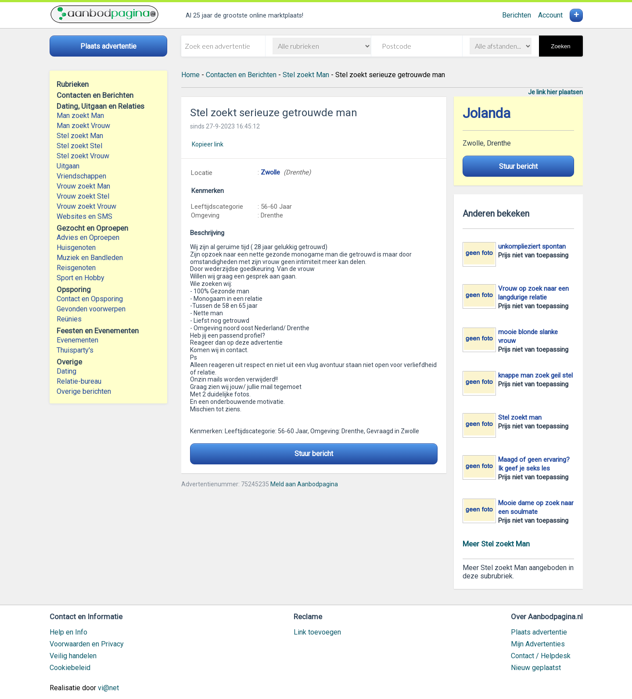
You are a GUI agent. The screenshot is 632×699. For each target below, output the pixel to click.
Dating (66, 371)
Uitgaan (68, 166)
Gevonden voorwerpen (91, 309)
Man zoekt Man (80, 115)
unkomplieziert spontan (532, 246)
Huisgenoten (76, 247)
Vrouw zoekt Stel (83, 196)
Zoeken (560, 46)
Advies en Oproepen (88, 237)
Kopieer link (207, 144)
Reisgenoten (76, 268)
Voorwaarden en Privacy (87, 644)
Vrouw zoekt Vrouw (86, 206)
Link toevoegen (317, 632)
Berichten (516, 15)
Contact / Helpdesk (541, 656)
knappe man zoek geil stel (535, 375)
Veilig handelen (73, 656)
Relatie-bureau (79, 381)
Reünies (69, 319)
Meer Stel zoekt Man (496, 543)
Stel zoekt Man (80, 136)
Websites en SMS (84, 216)
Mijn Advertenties (538, 644)
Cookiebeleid (70, 667)
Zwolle (270, 172)
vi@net (108, 688)
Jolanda (486, 113)
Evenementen (77, 340)
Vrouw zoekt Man (83, 186)
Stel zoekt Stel (79, 146)
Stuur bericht (313, 453)
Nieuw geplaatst (536, 667)
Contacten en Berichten (241, 75)
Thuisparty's (75, 350)
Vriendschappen (81, 176)
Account (550, 15)
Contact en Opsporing (90, 299)
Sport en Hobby (80, 278)
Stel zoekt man (520, 417)
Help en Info (68, 632)
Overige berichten (84, 391)
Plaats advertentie (539, 632)
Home (190, 75)
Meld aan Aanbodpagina (304, 484)
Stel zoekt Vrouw (83, 156)
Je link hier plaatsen (555, 92)
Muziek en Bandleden (90, 257)
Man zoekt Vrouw (83, 125)
